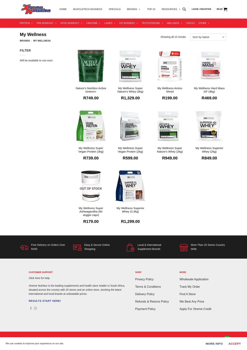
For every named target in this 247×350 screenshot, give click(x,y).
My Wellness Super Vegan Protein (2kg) (130, 149)
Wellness (174, 23)
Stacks (190, 23)
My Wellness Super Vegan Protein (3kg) (91, 149)
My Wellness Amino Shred (169, 90)
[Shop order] (208, 37)
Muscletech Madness (87, 9)
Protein (26, 23)
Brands (134, 9)
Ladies (110, 23)
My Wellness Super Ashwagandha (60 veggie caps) (91, 212)
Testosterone (152, 23)
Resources (171, 9)
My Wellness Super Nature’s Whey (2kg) (170, 149)
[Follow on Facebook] (30, 308)
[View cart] (222, 9)
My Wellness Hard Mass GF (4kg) (209, 90)
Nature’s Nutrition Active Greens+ (91, 90)
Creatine (93, 23)
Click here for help (39, 278)
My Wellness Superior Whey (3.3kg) (130, 210)
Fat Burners (128, 23)
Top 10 (151, 9)
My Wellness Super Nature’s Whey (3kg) (130, 90)
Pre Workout (47, 23)
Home (63, 9)
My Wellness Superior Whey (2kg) (209, 149)
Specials (115, 9)
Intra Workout (72, 23)
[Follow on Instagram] (35, 308)
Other (204, 23)
